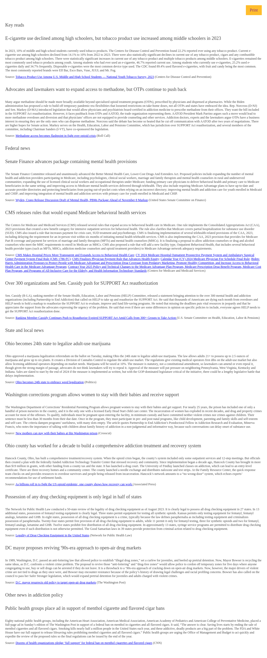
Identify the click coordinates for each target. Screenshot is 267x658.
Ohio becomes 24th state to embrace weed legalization (50, 382)
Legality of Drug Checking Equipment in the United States (52, 535)
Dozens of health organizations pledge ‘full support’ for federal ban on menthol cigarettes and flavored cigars (84, 643)
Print (254, 10)
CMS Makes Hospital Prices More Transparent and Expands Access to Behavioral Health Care (75, 255)
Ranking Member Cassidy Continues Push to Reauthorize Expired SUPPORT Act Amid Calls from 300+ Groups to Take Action (96, 318)
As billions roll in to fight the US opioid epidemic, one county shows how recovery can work (74, 484)
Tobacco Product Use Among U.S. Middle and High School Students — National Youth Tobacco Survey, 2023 (84, 77)
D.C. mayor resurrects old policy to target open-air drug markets (56, 582)
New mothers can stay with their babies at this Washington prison (57, 433)
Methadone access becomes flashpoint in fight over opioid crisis (56, 136)
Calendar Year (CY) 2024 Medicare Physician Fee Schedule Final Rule (205, 259)
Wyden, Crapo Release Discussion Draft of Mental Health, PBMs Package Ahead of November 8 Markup (81, 200)
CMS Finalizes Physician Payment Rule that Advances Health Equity (115, 259)
